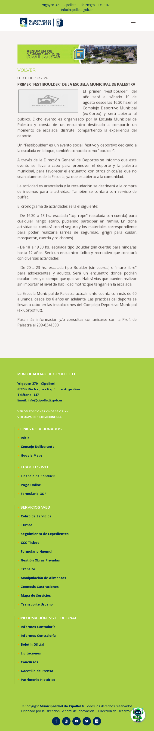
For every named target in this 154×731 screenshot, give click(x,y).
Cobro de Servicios (36, 516)
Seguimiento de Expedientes (45, 533)
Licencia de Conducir (38, 476)
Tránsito (28, 569)
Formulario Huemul (36, 551)
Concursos (29, 662)
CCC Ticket (30, 542)
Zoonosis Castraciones (40, 586)
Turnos (27, 525)
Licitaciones (31, 653)
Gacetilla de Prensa (37, 671)
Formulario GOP (33, 493)
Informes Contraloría (38, 635)
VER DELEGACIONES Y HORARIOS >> (42, 411)
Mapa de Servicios (36, 595)
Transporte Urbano (37, 604)
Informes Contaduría (38, 626)
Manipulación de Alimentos (43, 578)
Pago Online (31, 485)
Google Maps (32, 455)
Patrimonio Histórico (38, 679)
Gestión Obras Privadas (40, 560)
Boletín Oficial (32, 644)
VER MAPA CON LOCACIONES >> (39, 417)
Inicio (25, 437)
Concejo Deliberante (38, 446)
